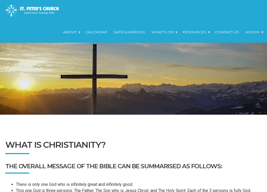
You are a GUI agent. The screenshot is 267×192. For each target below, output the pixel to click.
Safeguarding (129, 32)
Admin (252, 32)
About (69, 32)
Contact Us (227, 32)
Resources (194, 32)
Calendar (96, 32)
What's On (162, 32)
